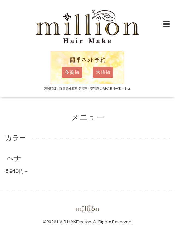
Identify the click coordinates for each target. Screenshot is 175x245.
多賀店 (72, 72)
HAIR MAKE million (74, 222)
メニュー (87, 117)
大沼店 (103, 72)
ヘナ (14, 158)
